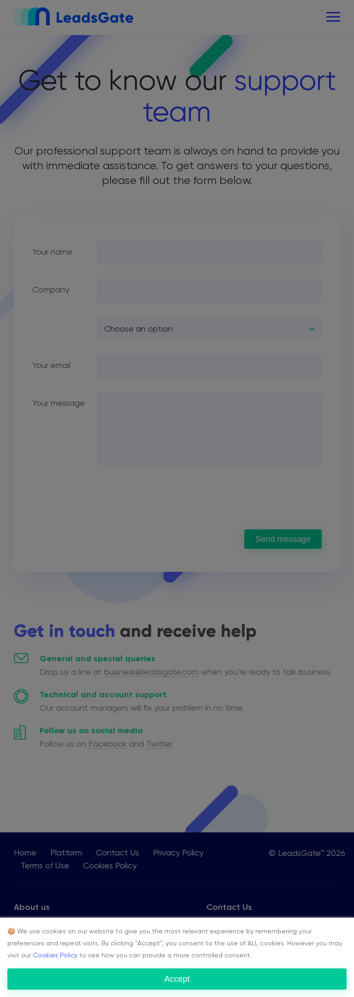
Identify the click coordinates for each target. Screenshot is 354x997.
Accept (176, 979)
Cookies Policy (55, 955)
